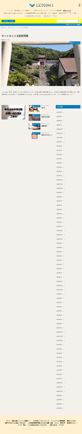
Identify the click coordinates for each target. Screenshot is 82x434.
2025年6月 (61, 154)
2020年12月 (61, 383)
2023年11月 (61, 235)
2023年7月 (61, 252)
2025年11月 (61, 133)
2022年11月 (61, 285)
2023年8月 (61, 247)
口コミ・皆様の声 (52, 13)
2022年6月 (61, 307)
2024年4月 (61, 214)
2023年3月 (61, 269)
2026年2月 (61, 121)
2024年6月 (61, 205)
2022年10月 (61, 290)
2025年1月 (61, 176)
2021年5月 (61, 362)
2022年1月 (61, 328)
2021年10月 (61, 340)
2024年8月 (61, 197)
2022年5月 (61, 311)
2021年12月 (61, 332)
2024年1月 (61, 226)
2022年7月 (61, 302)
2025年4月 (61, 163)
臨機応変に (45, 126)
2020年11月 (61, 387)
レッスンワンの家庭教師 (55, 10)
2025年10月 (61, 137)
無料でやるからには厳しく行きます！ (13, 13)
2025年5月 (61, 159)
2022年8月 (61, 298)
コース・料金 (73, 13)
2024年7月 (61, 201)
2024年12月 (61, 180)
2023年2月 (61, 273)
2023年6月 (61, 256)
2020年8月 (61, 400)
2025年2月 (61, 171)
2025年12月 (61, 129)
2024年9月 (61, 192)
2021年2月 (61, 374)
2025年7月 (61, 150)
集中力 (43, 107)
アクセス (54, 16)
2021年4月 (61, 366)
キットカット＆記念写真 (22, 27)
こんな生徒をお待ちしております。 (33, 16)
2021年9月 (61, 345)
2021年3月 (61, 370)
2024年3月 (61, 218)
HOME (4, 27)
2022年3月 (61, 319)
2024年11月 (61, 184)
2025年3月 (61, 167)
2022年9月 (61, 294)
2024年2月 (61, 222)
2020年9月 (61, 395)
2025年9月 (61, 142)
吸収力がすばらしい (47, 135)
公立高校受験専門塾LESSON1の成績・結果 (35, 13)
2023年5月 (61, 260)
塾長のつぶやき (67, 10)
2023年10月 (61, 239)
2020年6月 (61, 408)
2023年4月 (61, 264)
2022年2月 (61, 323)
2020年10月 (61, 391)
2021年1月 (61, 378)
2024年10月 (61, 188)
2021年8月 (61, 349)
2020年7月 (61, 404)
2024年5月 (61, 209)
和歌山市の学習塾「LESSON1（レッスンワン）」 (46, 428)
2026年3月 (61, 116)
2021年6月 (61, 357)
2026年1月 (61, 125)
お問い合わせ (47, 16)
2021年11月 (61, 336)
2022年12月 (61, 281)
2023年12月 (61, 230)
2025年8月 (61, 146)
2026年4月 (61, 112)
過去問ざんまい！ (63, 13)
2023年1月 (61, 277)
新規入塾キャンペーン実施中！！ (23, 10)
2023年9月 (61, 243)
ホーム (11, 10)
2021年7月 (61, 353)
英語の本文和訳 (46, 117)
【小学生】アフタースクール (40, 10)
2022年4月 (61, 315)
